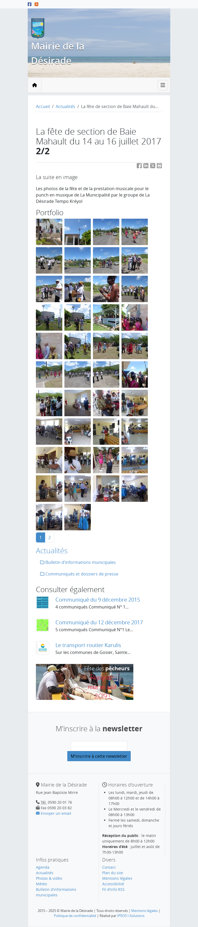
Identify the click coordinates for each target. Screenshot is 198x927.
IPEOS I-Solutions (130, 915)
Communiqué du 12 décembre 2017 (99, 622)
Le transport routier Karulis (88, 645)
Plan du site (112, 872)
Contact (109, 867)
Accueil (43, 106)
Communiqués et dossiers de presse (79, 574)
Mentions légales (117, 878)
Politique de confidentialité (75, 915)
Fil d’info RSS (113, 889)
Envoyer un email (53, 813)
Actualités (65, 106)
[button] (159, 167)
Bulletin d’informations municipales (78, 562)
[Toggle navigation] (163, 85)
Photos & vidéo (49, 878)
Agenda (42, 867)
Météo (41, 883)
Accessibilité (113, 883)
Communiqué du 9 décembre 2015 (97, 599)
